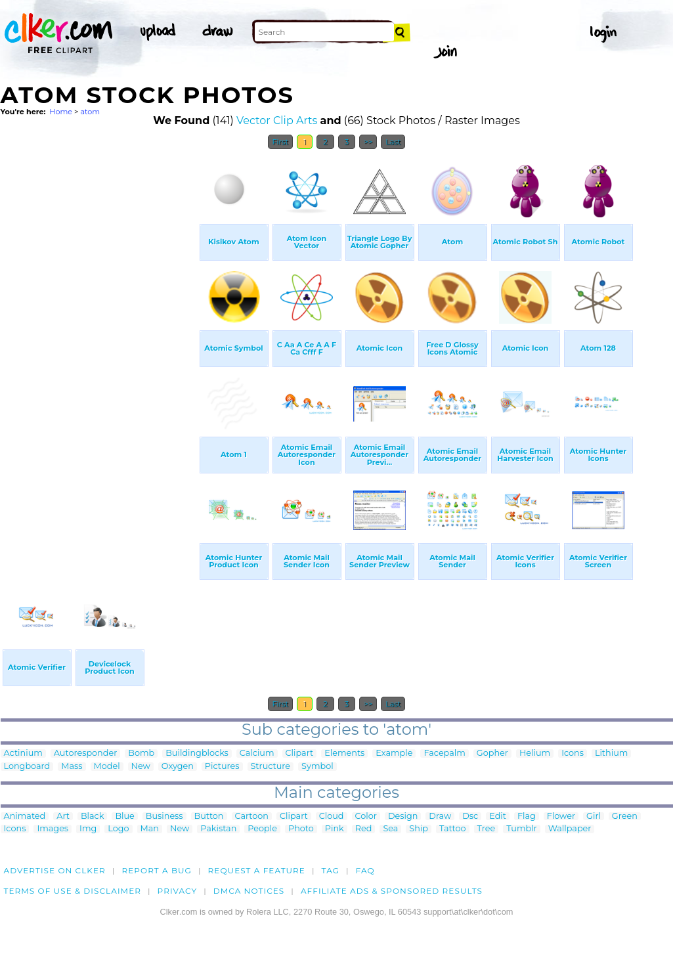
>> (368, 141)
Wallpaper (570, 829)
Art (63, 816)
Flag (526, 816)
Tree (486, 829)
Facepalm (444, 753)
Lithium (611, 753)
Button (209, 816)
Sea (390, 829)
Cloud (331, 816)
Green (625, 816)
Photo (301, 829)
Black (92, 816)
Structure (271, 766)
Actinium (23, 753)
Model (107, 766)
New (140, 766)
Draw (440, 816)
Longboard (27, 766)
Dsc (470, 816)
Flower (561, 816)
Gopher (492, 753)
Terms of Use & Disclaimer (73, 891)
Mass (71, 766)
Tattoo (452, 829)
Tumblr (521, 829)
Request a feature (256, 870)
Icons (572, 753)
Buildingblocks (196, 753)
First (280, 141)
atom (90, 111)
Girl (593, 816)
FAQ (365, 870)
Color (366, 816)
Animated (25, 816)
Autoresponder (85, 753)
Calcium (257, 753)
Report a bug (156, 870)
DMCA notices (249, 891)
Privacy (178, 891)
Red (363, 829)
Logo (118, 829)
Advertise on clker (55, 870)
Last (393, 141)
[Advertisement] (99, 353)
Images (52, 829)
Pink (334, 829)
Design (403, 816)
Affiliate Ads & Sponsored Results (392, 891)
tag (330, 870)
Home (60, 111)
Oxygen (178, 766)
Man (150, 829)
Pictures (222, 766)
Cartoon (252, 816)
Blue (124, 816)
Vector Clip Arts (276, 120)
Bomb (141, 753)
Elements (344, 753)
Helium (534, 753)
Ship (418, 829)
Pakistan (218, 829)
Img (88, 829)
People (262, 829)
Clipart (300, 753)
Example (394, 753)
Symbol (317, 766)
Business (164, 816)
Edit (497, 816)
